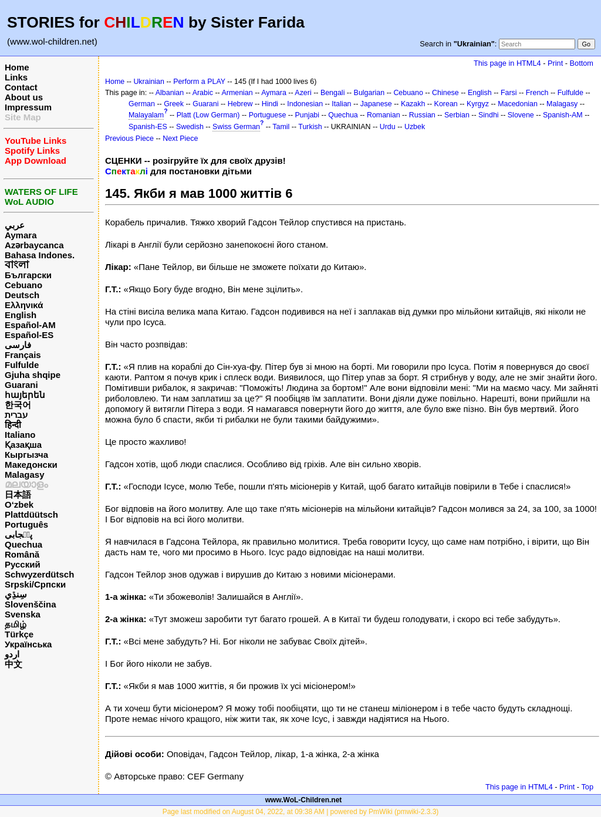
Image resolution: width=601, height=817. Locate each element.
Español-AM (30, 325)
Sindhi (488, 115)
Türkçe (19, 634)
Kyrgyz (478, 104)
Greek (174, 104)
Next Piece (180, 138)
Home (17, 67)
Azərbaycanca (34, 245)
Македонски (31, 465)
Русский (22, 564)
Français (23, 355)
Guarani (21, 385)
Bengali (332, 93)
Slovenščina (30, 604)
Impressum (28, 107)
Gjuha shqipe (32, 375)
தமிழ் (15, 624)
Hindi (270, 104)
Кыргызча (26, 455)
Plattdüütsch (31, 514)
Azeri (303, 93)
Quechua (23, 544)
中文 (13, 664)
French (537, 93)
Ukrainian (148, 81)
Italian (341, 104)
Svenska (22, 614)
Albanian (170, 93)
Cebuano (23, 285)
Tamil (280, 127)
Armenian (236, 93)
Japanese (376, 104)
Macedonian (518, 104)
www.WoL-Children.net (303, 800)
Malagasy (25, 475)
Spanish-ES (148, 127)
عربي (15, 225)
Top (587, 786)
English (20, 315)
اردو (12, 654)
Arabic (203, 93)
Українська (28, 644)
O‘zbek (19, 504)
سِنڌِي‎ (16, 594)
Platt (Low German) (208, 115)
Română (22, 554)
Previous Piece (129, 138)
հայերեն (25, 395)
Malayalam (146, 115)
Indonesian (305, 104)
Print (555, 63)
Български (28, 275)
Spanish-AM (563, 115)
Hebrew (240, 104)
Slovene (521, 115)
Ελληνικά (24, 305)
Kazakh (413, 104)
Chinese (445, 93)
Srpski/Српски (35, 584)
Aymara (20, 235)
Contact (21, 87)
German (142, 104)
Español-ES (29, 335)
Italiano (20, 435)
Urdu (388, 127)
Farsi (509, 93)
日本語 (18, 494)
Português (26, 524)
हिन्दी (13, 425)
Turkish (310, 127)
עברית (16, 415)
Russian (422, 115)
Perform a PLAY (199, 81)
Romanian (383, 115)
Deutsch (22, 295)
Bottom (581, 63)
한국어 (18, 405)
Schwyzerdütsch (39, 574)
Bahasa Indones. (40, 255)
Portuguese (267, 115)
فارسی (18, 345)
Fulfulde (22, 365)
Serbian (457, 115)
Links (16, 77)
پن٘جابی (18, 534)
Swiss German (236, 127)
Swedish (190, 127)
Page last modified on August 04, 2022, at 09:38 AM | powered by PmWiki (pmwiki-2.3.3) (301, 812)
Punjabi (307, 115)
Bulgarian (369, 93)
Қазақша (23, 445)
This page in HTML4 (507, 63)
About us (24, 97)
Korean (446, 104)
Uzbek (414, 127)
